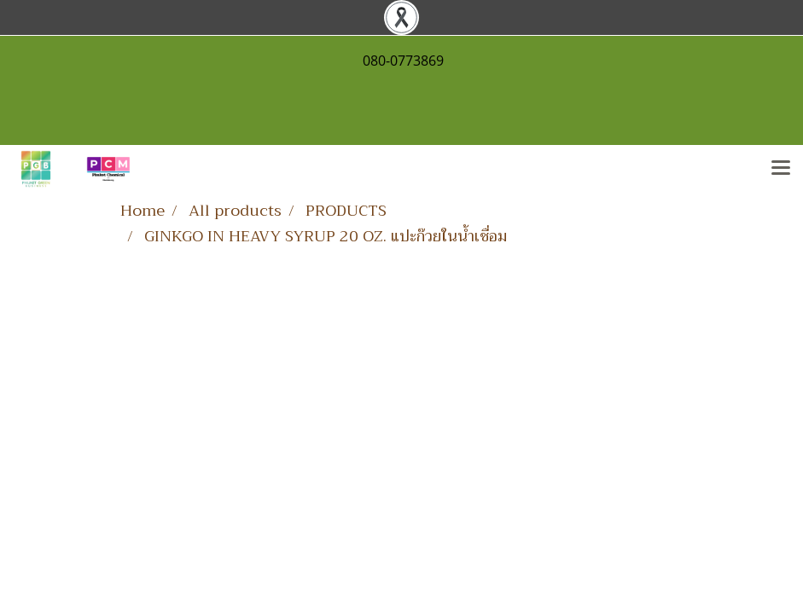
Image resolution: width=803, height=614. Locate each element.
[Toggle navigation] (781, 169)
